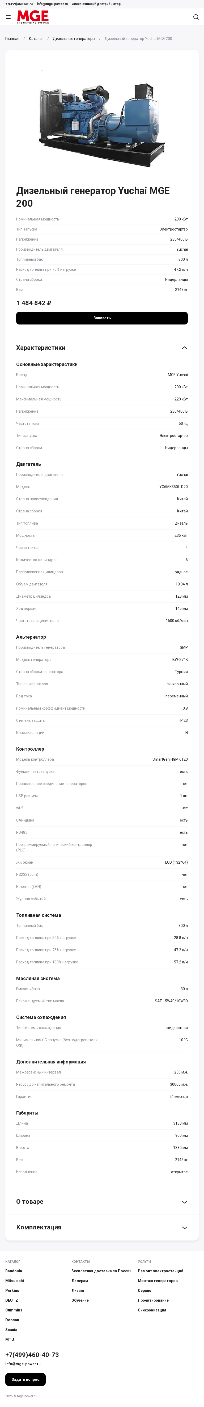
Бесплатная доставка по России (101, 1271)
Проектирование (153, 1300)
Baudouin (13, 1271)
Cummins (13, 1310)
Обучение (80, 1300)
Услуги (144, 1262)
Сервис (144, 1290)
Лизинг (78, 1290)
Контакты (80, 1262)
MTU (9, 1339)
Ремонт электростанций (160, 1271)
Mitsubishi (14, 1281)
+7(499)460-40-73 (19, 4)
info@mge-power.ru (52, 4)
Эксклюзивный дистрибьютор (96, 4)
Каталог (12, 1262)
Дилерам (79, 1281)
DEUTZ (11, 1300)
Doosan (12, 1320)
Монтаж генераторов (158, 1281)
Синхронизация (152, 1310)
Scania (11, 1330)
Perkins (12, 1290)
